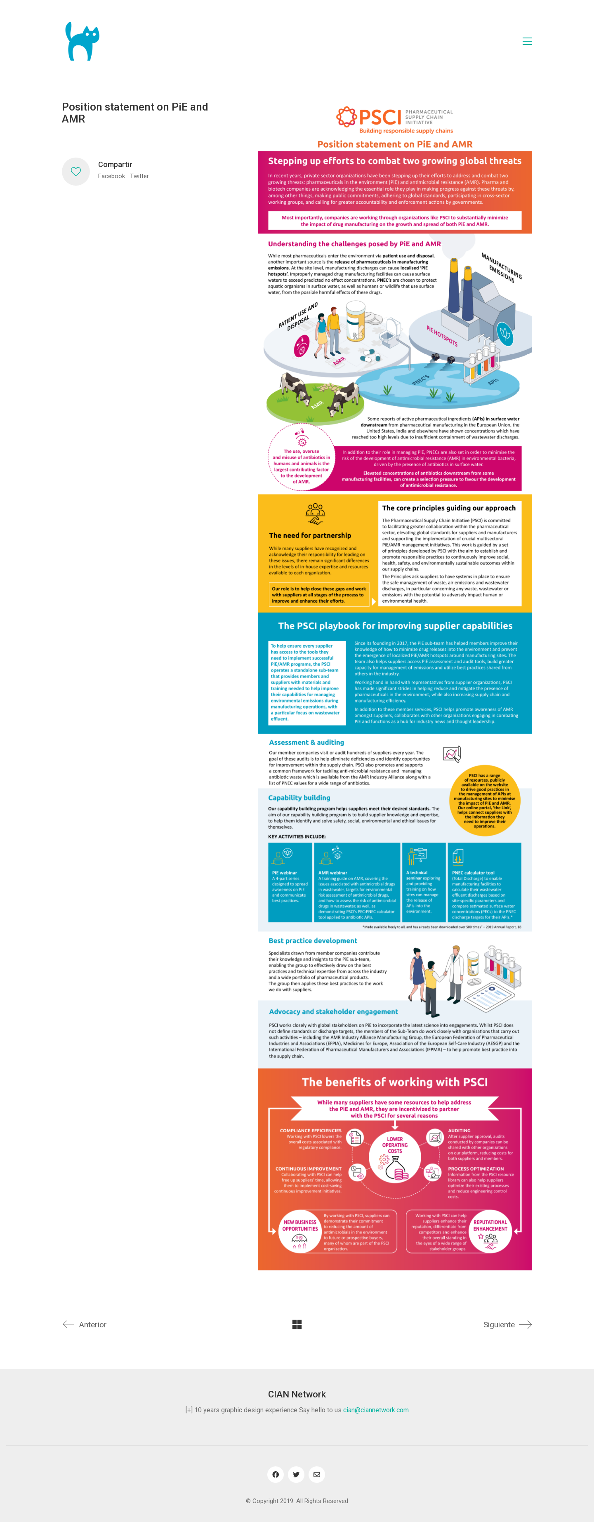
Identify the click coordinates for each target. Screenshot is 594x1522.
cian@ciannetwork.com (376, 1410)
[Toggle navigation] (527, 41)
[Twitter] (296, 1474)
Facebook (111, 176)
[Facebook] (275, 1474)
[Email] (317, 1474)
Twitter (139, 176)
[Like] (76, 172)
